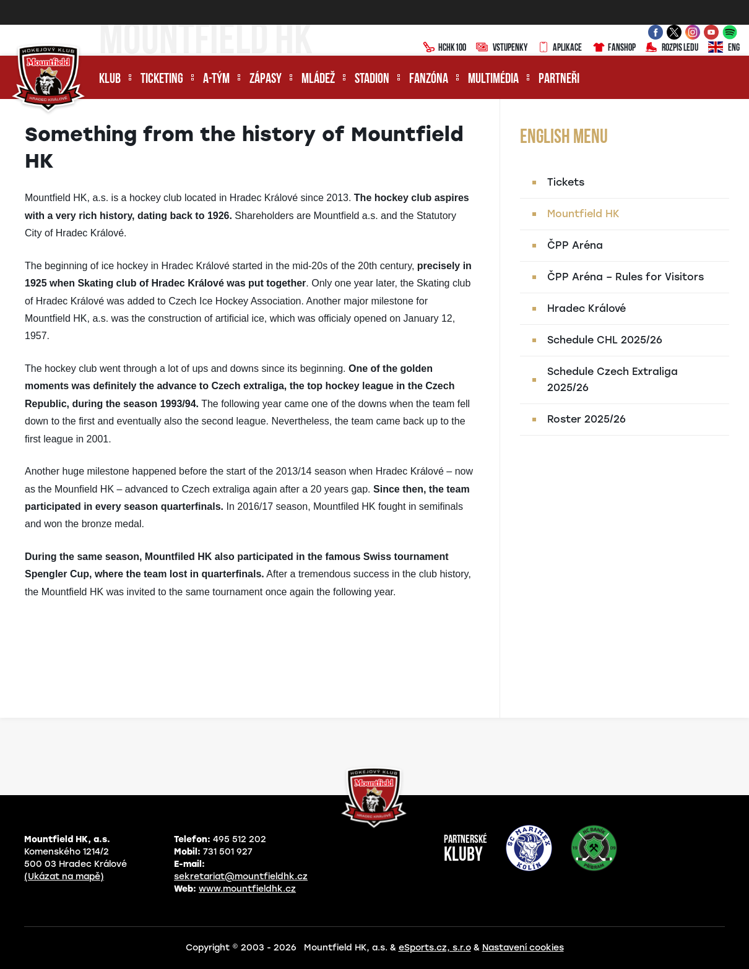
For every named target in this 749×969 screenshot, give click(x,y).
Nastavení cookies (523, 947)
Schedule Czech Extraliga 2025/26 (612, 380)
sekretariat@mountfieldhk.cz (241, 876)
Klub (110, 79)
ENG (724, 48)
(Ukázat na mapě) (64, 876)
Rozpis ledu (672, 48)
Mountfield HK (583, 214)
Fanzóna (428, 79)
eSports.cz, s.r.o (435, 947)
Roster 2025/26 (586, 419)
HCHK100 (444, 48)
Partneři (559, 79)
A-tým (216, 79)
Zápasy (265, 79)
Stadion (372, 79)
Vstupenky (501, 48)
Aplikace (559, 48)
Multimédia (493, 79)
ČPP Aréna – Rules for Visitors (625, 277)
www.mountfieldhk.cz (247, 889)
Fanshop (614, 48)
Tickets (565, 182)
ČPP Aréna (575, 245)
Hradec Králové (586, 308)
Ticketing (162, 79)
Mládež (318, 79)
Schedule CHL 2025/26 (604, 340)
